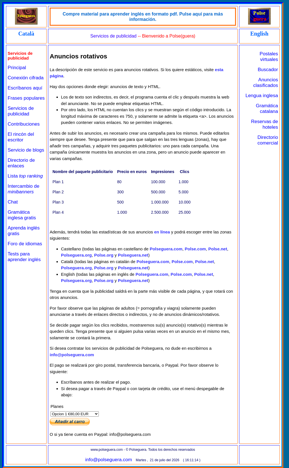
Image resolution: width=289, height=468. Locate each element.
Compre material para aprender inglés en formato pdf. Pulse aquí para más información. (143, 17)
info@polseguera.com (72, 354)
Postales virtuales (269, 56)
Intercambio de (23, 188)
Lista (25, 176)
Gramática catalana (267, 108)
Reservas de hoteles (264, 124)
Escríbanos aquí (25, 88)
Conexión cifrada (26, 77)
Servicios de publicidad (21, 111)
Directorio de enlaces (21, 163)
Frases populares (26, 98)
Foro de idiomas (25, 243)
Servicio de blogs (26, 150)
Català (26, 33)
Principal (17, 67)
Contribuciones (24, 124)
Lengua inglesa (262, 95)
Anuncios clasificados (265, 82)
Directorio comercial (267, 140)
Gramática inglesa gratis (22, 214)
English (259, 33)
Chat (13, 202)
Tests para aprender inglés (24, 256)
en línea (162, 231)
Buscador (268, 69)
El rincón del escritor (21, 137)
